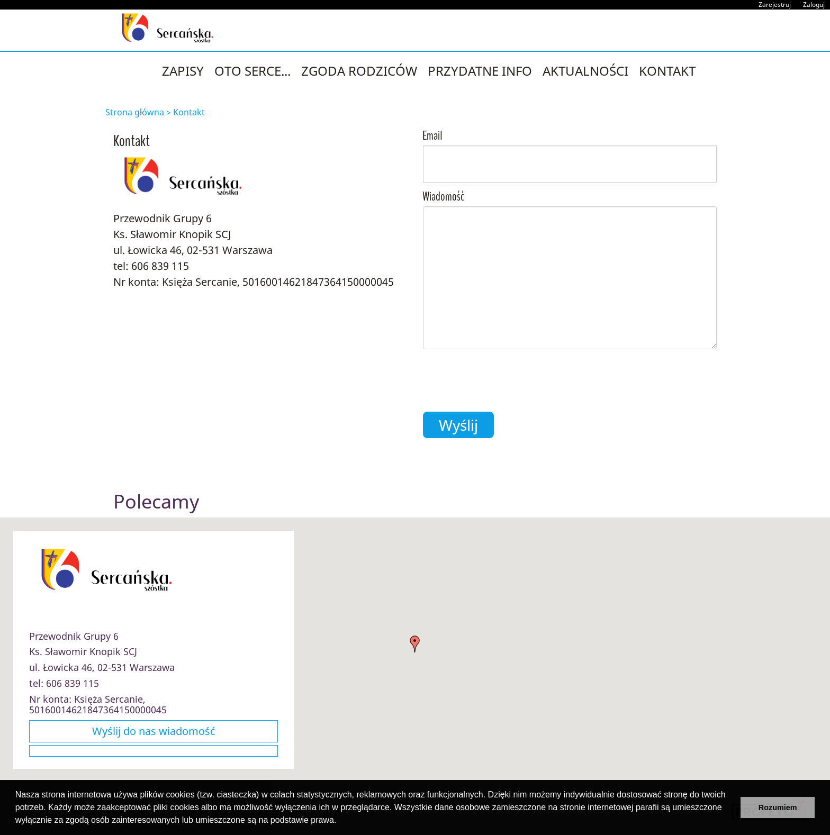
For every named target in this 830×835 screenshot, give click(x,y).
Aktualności (585, 70)
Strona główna (134, 112)
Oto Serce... (252, 70)
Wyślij (458, 425)
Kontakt (667, 70)
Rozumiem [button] (778, 807)
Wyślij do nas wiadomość (153, 731)
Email (432, 136)
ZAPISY (183, 70)
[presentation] (503, 377)
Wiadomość (443, 197)
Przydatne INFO (480, 70)
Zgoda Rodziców (359, 70)
